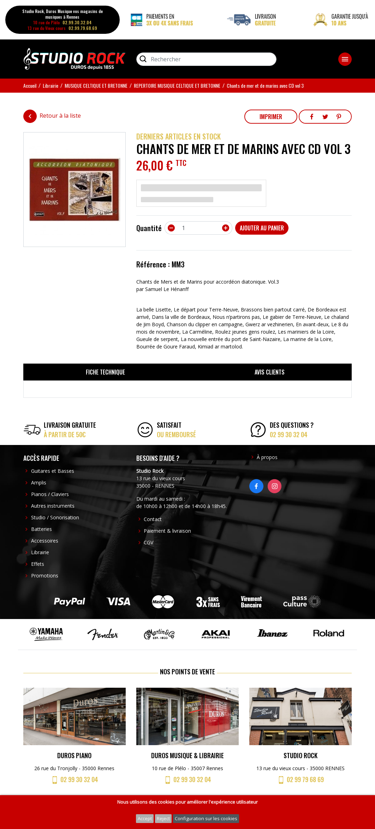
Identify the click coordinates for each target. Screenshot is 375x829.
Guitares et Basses (52, 471)
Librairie (40, 552)
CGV (148, 542)
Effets (37, 564)
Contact (153, 519)
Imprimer (271, 116)
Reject (163, 818)
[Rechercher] (206, 59)
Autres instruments (53, 505)
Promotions (44, 575)
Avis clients (270, 372)
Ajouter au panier (262, 228)
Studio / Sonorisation (55, 517)
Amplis (38, 482)
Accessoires (44, 540)
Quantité (149, 228)
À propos (267, 457)
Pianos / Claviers (50, 494)
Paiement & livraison (167, 530)
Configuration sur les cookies (206, 818)
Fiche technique (105, 372)
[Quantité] (198, 228)
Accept (145, 818)
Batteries (41, 529)
